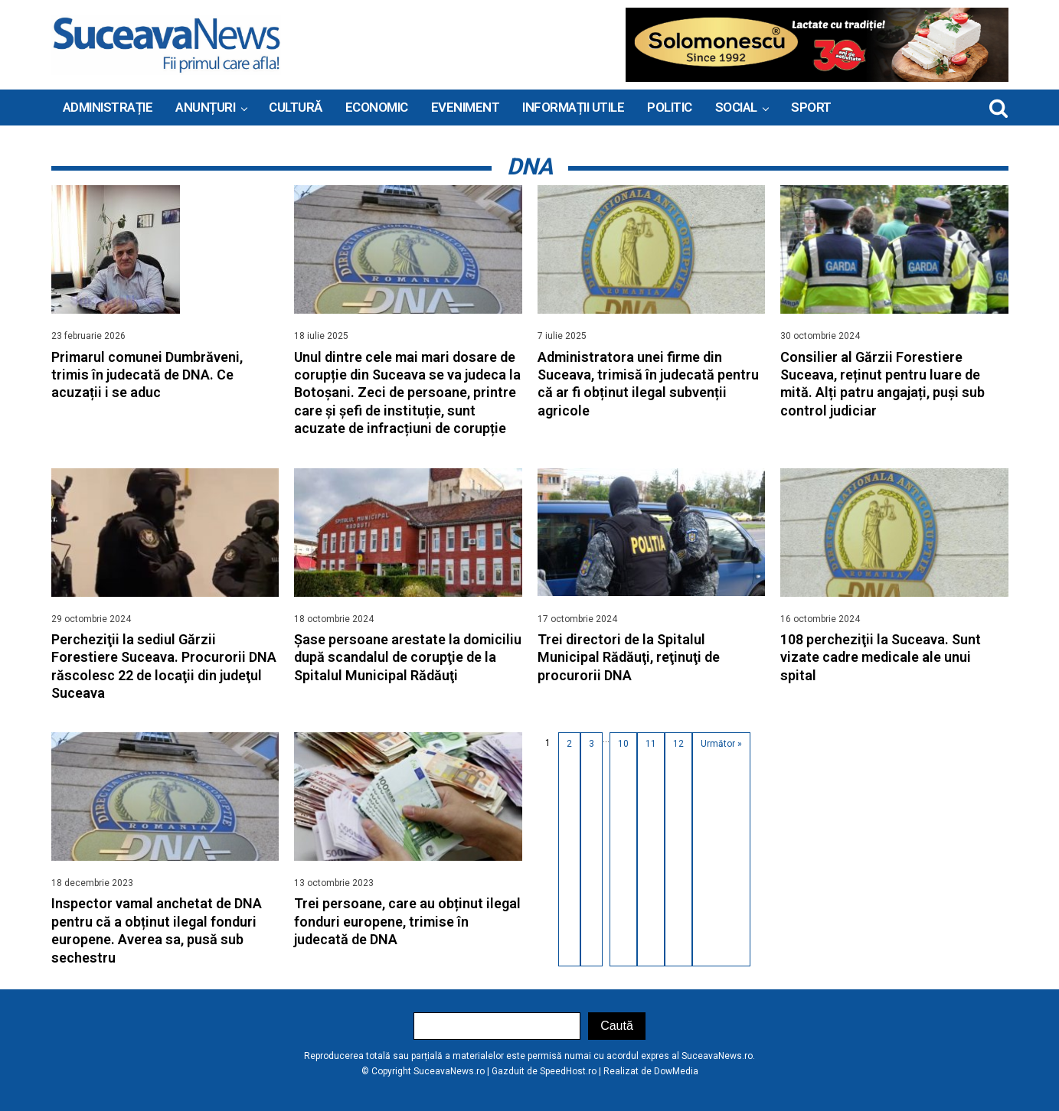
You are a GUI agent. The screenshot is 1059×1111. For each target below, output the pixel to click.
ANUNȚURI (205, 107)
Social (736, 107)
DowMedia (676, 1071)
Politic (669, 107)
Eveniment (465, 107)
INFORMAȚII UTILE (573, 107)
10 (623, 743)
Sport (811, 107)
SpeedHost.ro (568, 1071)
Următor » (721, 743)
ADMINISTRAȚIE (108, 107)
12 (678, 743)
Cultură (295, 107)
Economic (376, 107)
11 (651, 743)
